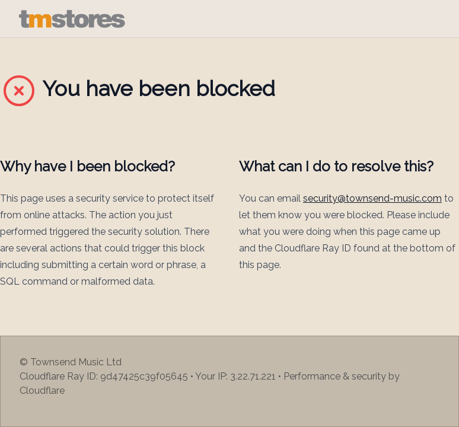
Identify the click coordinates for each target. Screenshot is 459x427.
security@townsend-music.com (372, 198)
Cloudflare (42, 390)
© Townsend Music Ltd (71, 362)
